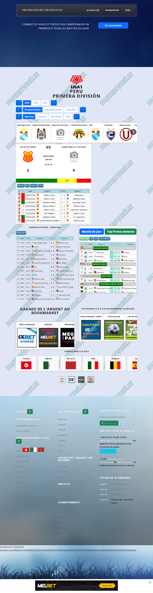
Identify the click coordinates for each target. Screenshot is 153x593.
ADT (91, 125)
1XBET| (22, 451)
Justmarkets (63, 435)
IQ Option (62, 440)
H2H (27, 185)
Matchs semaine (23, 431)
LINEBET (20, 477)
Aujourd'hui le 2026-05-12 (27, 426)
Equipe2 (34, 185)
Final (67, 116)
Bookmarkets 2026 (52, 550)
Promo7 (74, 550)
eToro (60, 451)
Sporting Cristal (23, 125)
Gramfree (62, 472)
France (61, 530)
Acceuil (11, 550)
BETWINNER (21, 493)
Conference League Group (111, 284)
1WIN (18, 488)
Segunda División (53, 109)
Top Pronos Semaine (120, 231)
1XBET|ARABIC (22, 461)
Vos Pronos (104, 238)
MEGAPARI (70, 324)
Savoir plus (109, 451)
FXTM (60, 445)
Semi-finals (56, 116)
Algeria (90, 550)
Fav (91, 238)
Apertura (29, 116)
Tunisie (61, 509)
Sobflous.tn (62, 490)
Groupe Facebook (118, 494)
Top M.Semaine (135, 316)
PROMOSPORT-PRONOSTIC (42, 10)
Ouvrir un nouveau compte (112, 417)
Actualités (93, 10)
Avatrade (61, 425)
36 (85, 253)
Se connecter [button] (113, 25)
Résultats (21, 233)
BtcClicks (61, 477)
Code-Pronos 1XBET (91, 316)
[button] (30, 411)
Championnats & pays (76, 351)
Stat (41, 185)
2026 (36, 102)
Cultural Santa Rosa (79, 125)
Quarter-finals (99, 264)
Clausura (42, 116)
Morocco (97, 550)
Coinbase (62, 496)
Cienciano (108, 125)
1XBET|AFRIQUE (27, 324)
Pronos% (84, 238)
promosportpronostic (120, 484)
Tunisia (85, 550)
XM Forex (62, 430)
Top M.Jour (114, 316)
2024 (44, 102)
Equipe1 (21, 185)
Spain (113, 550)
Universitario (125, 125)
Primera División (33, 109)
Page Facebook (117, 489)
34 (85, 288)
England (108, 550)
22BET (19, 498)
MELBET (48, 324)
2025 (27, 102)
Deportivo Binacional (41, 125)
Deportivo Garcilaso (60, 125)
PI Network (62, 466)
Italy (103, 550)
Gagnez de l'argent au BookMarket (45, 310)
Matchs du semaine (35, 550)
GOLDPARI (20, 472)
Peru (128, 10)
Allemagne (62, 535)
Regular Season (101, 248)
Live (96, 238)
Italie (60, 525)
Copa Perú (71, 109)
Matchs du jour (92, 231)
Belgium (132, 550)
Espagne (61, 514)
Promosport (112, 10)
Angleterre (62, 519)
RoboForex (62, 419)
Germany (125, 550)
